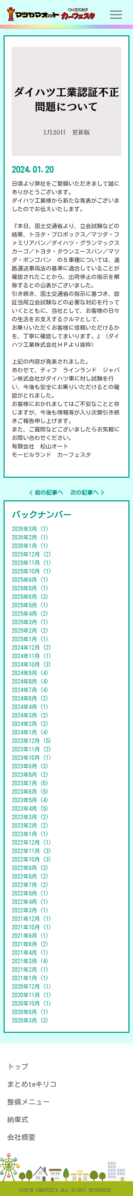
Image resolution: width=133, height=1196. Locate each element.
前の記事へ (49, 492)
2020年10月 (31, 1003)
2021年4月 (30, 953)
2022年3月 (30, 910)
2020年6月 (30, 1012)
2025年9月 (30, 580)
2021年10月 (31, 927)
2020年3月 (30, 1020)
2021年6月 (30, 944)
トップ (17, 1066)
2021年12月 (31, 919)
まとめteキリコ (32, 1084)
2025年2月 (30, 630)
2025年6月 (30, 597)
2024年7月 (30, 690)
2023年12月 (31, 741)
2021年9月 (30, 936)
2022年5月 (30, 893)
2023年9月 (30, 766)
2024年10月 (31, 664)
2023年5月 (30, 800)
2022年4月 (30, 902)
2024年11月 (31, 656)
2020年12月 (31, 986)
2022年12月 (31, 842)
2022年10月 (31, 859)
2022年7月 (30, 885)
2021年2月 (30, 969)
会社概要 (21, 1137)
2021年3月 (30, 961)
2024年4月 (30, 707)
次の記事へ (84, 492)
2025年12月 (31, 554)
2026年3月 (30, 529)
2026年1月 (30, 546)
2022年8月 (30, 876)
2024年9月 (30, 673)
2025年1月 (30, 639)
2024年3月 (30, 715)
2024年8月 (30, 681)
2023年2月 (30, 825)
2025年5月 (30, 605)
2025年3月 (30, 622)
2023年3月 (30, 817)
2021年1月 (30, 978)
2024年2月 (30, 724)
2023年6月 (30, 792)
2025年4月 (30, 614)
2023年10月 (31, 758)
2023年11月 (31, 749)
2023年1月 (30, 834)
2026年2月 (30, 537)
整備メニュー (28, 1101)
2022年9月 (30, 868)
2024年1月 (30, 732)
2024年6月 (30, 698)
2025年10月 (31, 571)
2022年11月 (31, 851)
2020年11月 (31, 995)
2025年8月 (30, 588)
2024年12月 (31, 647)
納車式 (17, 1119)
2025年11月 (31, 563)
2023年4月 (30, 808)
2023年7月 (30, 783)
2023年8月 (30, 775)
